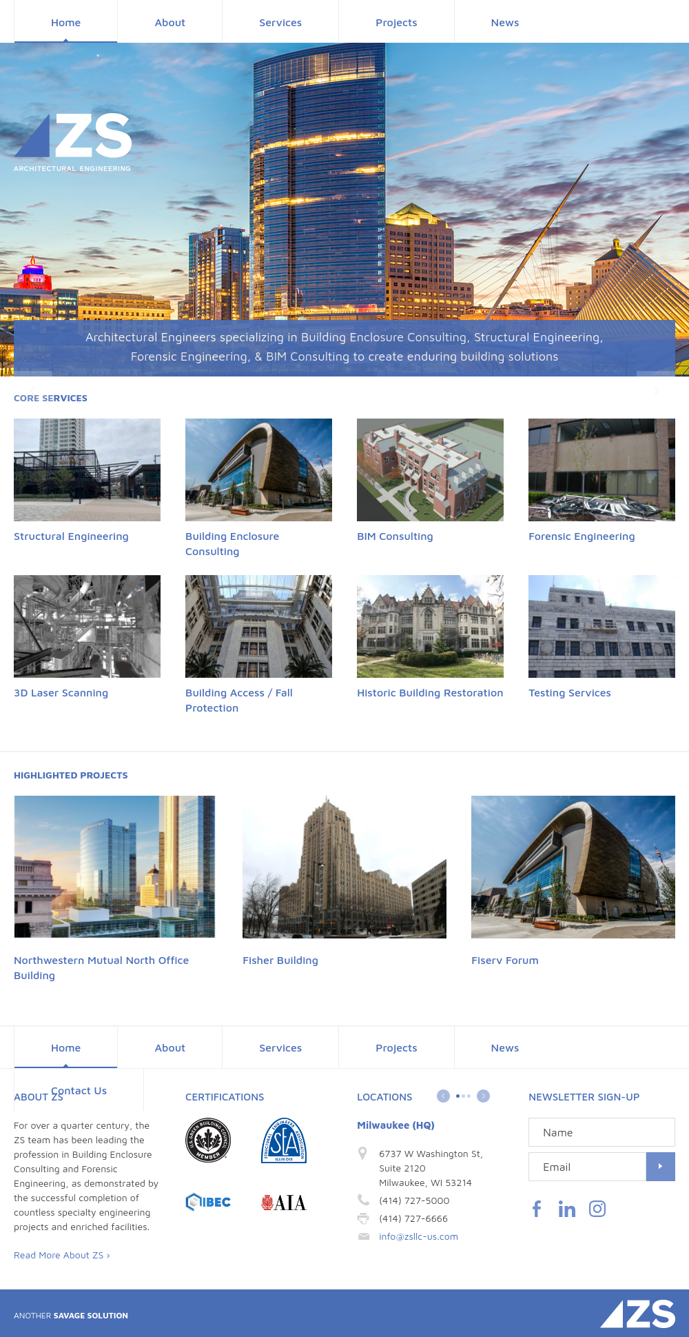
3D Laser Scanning (61, 692)
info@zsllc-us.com (418, 1236)
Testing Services (569, 692)
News (505, 22)
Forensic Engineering (581, 536)
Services (280, 22)
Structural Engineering (71, 536)
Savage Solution (71, 1315)
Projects (396, 22)
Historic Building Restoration (430, 692)
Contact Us (79, 1090)
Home (66, 22)
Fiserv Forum (505, 960)
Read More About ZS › (62, 1254)
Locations (384, 1097)
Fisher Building (280, 960)
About (169, 22)
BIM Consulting (395, 536)
